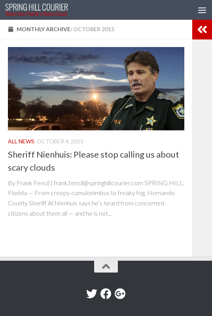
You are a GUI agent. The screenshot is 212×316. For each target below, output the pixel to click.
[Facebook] (106, 293)
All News (21, 141)
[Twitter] (91, 293)
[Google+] (120, 293)
